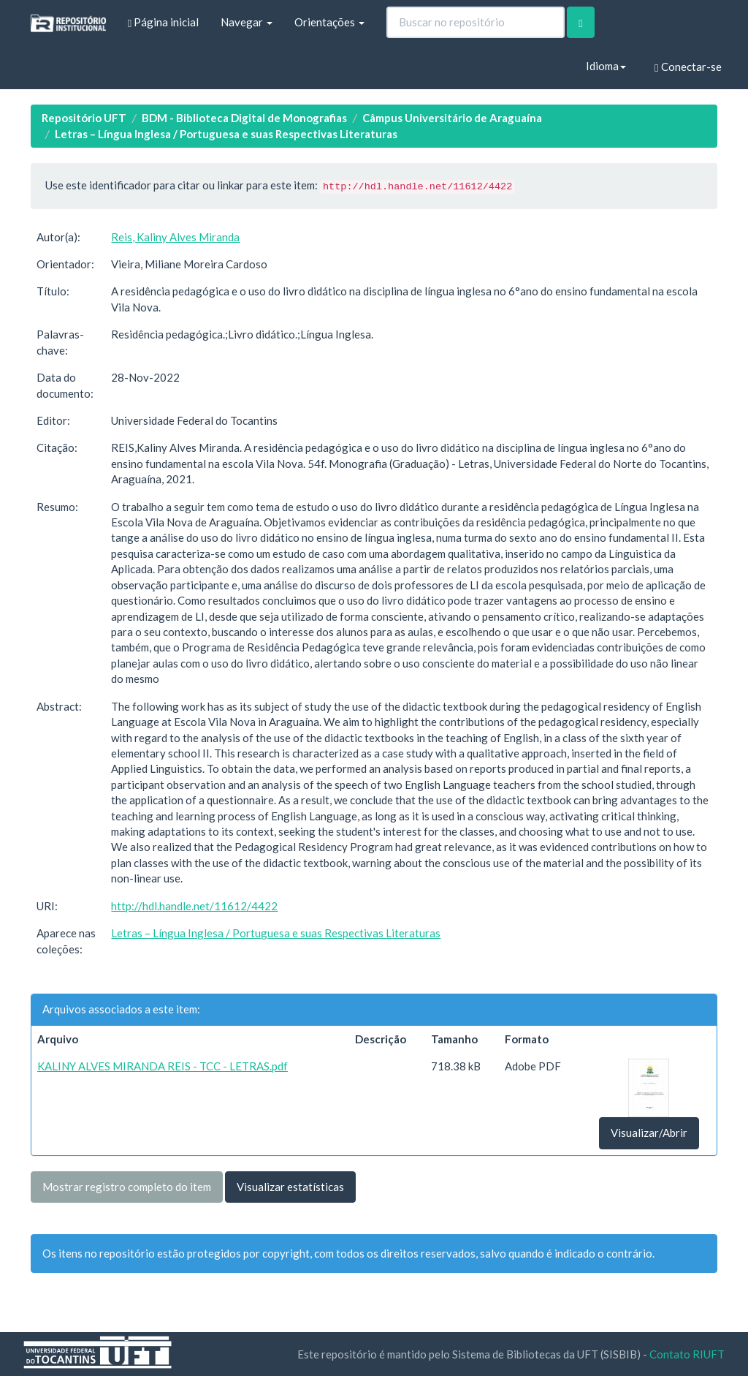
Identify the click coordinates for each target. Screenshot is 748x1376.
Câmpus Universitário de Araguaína (452, 117)
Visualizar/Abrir (649, 1132)
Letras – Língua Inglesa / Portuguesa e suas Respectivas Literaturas (226, 133)
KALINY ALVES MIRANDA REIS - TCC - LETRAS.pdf (162, 1066)
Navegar (246, 22)
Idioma (606, 65)
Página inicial (163, 22)
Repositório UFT (84, 117)
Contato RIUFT (687, 1354)
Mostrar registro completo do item (126, 1186)
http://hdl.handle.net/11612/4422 (194, 905)
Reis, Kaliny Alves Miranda (175, 236)
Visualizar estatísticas (290, 1186)
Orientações (329, 22)
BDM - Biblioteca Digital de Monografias (244, 117)
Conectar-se (687, 67)
